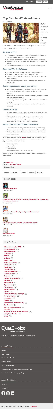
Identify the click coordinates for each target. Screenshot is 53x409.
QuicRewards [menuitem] (8, 305)
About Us (4, 384)
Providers (40, 172)
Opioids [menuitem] (6, 291)
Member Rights (6, 361)
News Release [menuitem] (8, 287)
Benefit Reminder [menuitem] (10, 251)
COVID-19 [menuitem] (7, 253)
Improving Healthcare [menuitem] (11, 271)
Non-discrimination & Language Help (12, 373)
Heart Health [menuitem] (8, 267)
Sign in (45, 1)
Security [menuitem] (7, 309)
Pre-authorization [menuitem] (10, 296)
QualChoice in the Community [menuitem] (14, 302)
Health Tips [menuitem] (8, 265)
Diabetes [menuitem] (7, 258)
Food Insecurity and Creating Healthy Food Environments (21, 212)
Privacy (3, 350)
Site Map (34, 406)
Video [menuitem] (6, 316)
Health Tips (9, 162)
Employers (15, 172)
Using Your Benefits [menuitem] (10, 314)
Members (13, 164)
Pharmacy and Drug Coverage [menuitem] (14, 294)
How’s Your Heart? (9, 233)
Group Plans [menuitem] (8, 260)
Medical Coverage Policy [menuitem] (12, 278)
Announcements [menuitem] (9, 249)
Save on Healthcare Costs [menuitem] (12, 307)
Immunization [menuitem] (8, 269)
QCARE (24, 137)
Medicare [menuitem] (7, 280)
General (19, 164)
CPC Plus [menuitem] (7, 256)
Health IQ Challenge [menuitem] (10, 262)
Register (39, 1)
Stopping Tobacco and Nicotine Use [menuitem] (16, 311)
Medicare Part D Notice (8, 358)
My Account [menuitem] (8, 285)
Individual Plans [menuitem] (9, 274)
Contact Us (4, 388)
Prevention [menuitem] (7, 298)
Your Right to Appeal (7, 365)
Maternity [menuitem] (7, 276)
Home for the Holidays (10, 188)
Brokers (6, 172)
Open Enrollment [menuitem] (9, 289)
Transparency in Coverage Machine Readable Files (16, 369)
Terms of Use (5, 354)
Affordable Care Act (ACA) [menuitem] (12, 247)
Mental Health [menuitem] (8, 282)
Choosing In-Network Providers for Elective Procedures (20, 222)
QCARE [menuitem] (6, 300)
